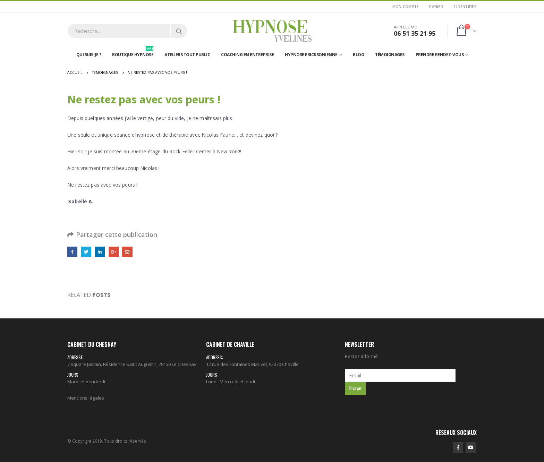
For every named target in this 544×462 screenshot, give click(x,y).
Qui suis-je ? (88, 55)
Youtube (471, 447)
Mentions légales (85, 398)
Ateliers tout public (187, 55)
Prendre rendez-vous (440, 55)
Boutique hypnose (132, 53)
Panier (436, 6)
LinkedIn (100, 252)
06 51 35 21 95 (414, 33)
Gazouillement (86, 252)
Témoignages (390, 55)
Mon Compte (405, 6)
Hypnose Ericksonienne (311, 55)
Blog (358, 55)
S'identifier (465, 6)
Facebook (72, 252)
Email (127, 252)
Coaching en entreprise (247, 55)
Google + (114, 252)
